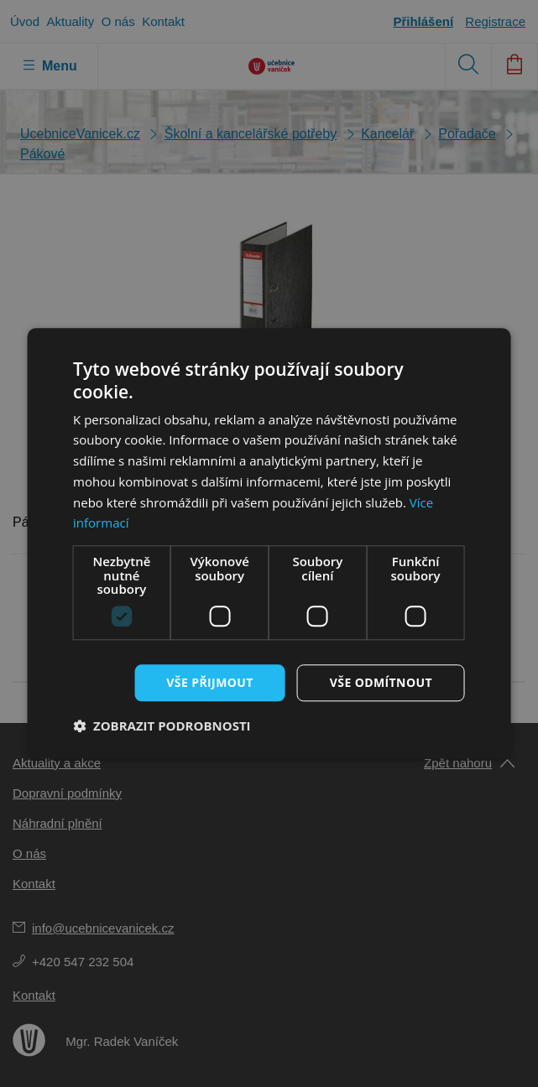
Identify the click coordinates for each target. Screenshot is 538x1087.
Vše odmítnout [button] (381, 682)
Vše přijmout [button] (209, 682)
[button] (162, 726)
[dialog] (269, 543)
